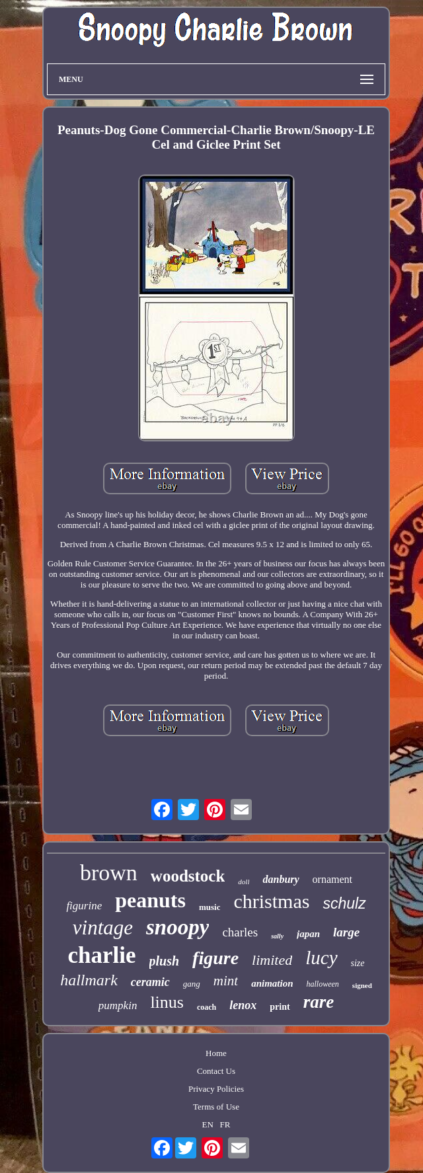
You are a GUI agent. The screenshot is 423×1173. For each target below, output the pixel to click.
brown (108, 872)
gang (191, 984)
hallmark (89, 980)
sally (277, 936)
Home (216, 1053)
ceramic (150, 982)
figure (215, 958)
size (358, 963)
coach (206, 1007)
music (210, 907)
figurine (84, 905)
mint (225, 981)
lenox (242, 1005)
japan (308, 933)
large (346, 932)
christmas (271, 901)
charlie (101, 955)
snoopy (177, 927)
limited (272, 960)
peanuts (150, 900)
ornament (332, 879)
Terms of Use (216, 1107)
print (279, 1007)
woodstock (188, 876)
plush (164, 961)
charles (240, 932)
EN (207, 1124)
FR (225, 1124)
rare (318, 1002)
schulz (344, 903)
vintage (103, 927)
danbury (280, 879)
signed (362, 985)
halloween (323, 984)
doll (243, 882)
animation (272, 983)
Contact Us (216, 1071)
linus (167, 1002)
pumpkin (117, 1005)
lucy (321, 957)
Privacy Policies (216, 1089)
